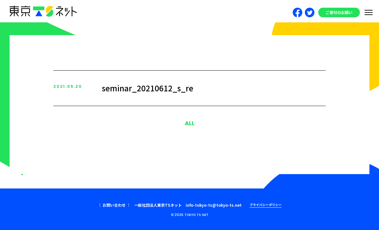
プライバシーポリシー (266, 204)
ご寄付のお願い (339, 12)
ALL (190, 123)
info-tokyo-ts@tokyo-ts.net (214, 205)
